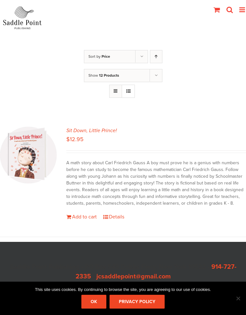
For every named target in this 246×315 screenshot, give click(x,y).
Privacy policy (137, 301)
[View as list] (128, 91)
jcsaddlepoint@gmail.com (133, 276)
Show (103, 75)
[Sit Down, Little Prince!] (28, 155)
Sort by (99, 56)
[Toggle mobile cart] (217, 9)
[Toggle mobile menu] (242, 9)
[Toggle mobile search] (229, 9)
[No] (238, 298)
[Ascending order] (156, 56)
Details (116, 217)
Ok (94, 301)
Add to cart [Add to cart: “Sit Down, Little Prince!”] (84, 217)
